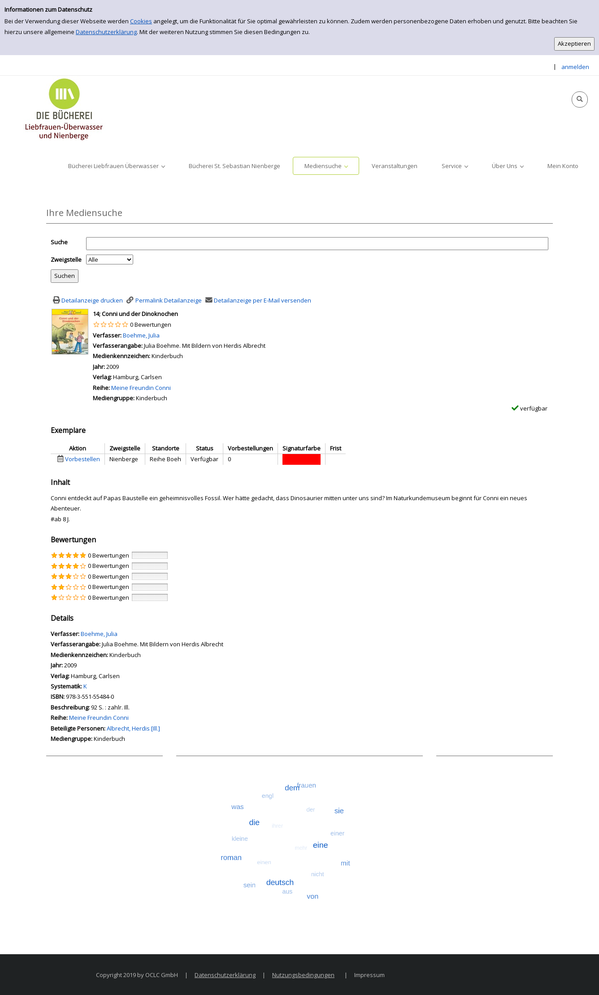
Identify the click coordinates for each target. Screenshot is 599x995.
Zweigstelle (66, 259)
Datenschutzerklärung (106, 32)
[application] (116, 166)
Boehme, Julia (141, 335)
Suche (59, 242)
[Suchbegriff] (317, 243)
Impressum (369, 975)
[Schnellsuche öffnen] (580, 99)
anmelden (575, 67)
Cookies (141, 21)
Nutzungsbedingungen (303, 975)
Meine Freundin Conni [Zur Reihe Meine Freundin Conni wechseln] (141, 388)
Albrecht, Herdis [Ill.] (133, 728)
